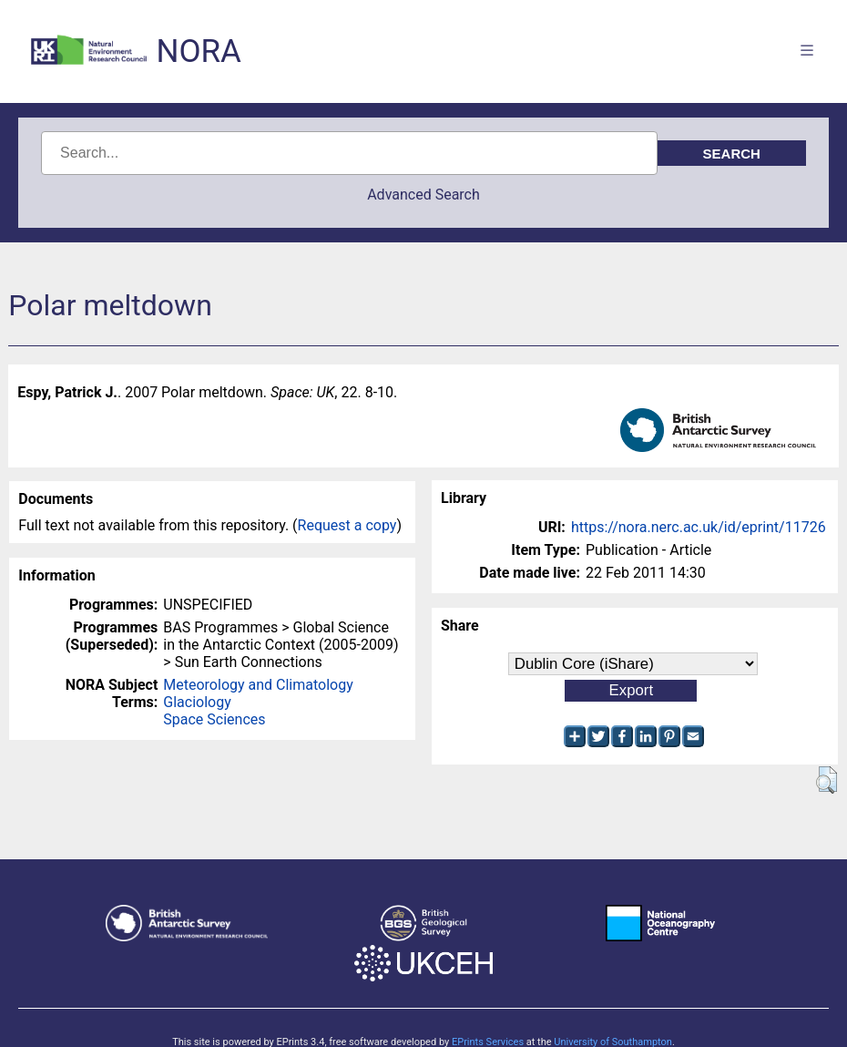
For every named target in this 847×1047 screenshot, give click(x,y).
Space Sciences (214, 719)
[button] (826, 780)
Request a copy (347, 525)
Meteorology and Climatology (257, 684)
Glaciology (196, 702)
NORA (198, 51)
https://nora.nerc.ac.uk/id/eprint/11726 (698, 527)
